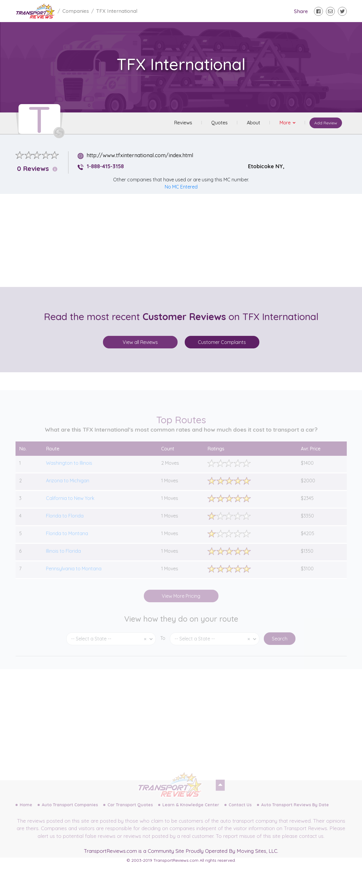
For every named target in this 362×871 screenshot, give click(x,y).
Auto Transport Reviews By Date (295, 811)
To (162, 645)
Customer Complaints (222, 342)
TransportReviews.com (110, 851)
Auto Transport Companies (70, 811)
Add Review (325, 123)
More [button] (285, 123)
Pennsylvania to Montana (73, 575)
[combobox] (111, 645)
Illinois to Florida (63, 557)
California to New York (70, 505)
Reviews (183, 123)
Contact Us (240, 811)
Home (26, 811)
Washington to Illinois (69, 469)
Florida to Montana (67, 540)
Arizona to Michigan (67, 487)
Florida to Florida (65, 522)
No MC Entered (181, 187)
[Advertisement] (186, 240)
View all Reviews (140, 342)
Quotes (219, 123)
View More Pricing (181, 603)
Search (279, 645)
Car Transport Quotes (130, 811)
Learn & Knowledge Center (190, 811)
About (253, 123)
